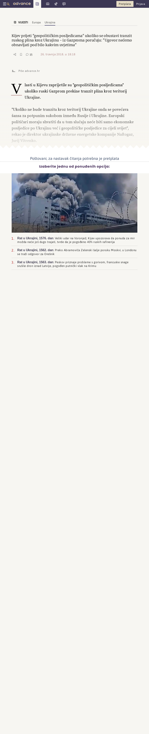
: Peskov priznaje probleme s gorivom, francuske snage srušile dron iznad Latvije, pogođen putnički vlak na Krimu (72, 263)
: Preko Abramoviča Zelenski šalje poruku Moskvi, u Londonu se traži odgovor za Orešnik (77, 251)
